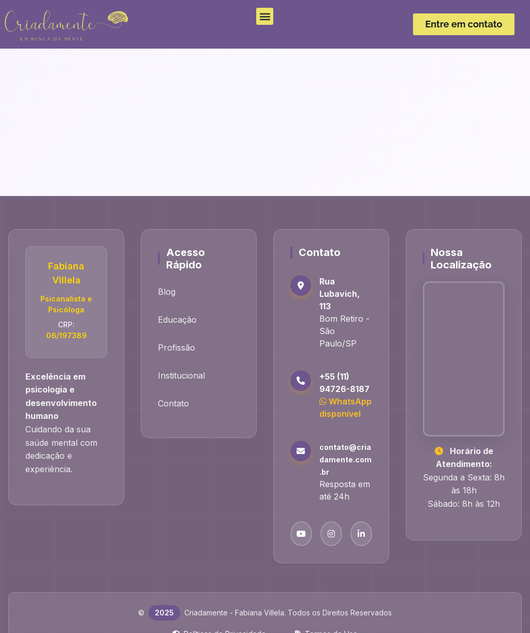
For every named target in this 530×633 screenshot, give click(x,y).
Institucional (181, 375)
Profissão (176, 347)
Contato (173, 403)
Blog (166, 292)
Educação (177, 319)
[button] (264, 16)
